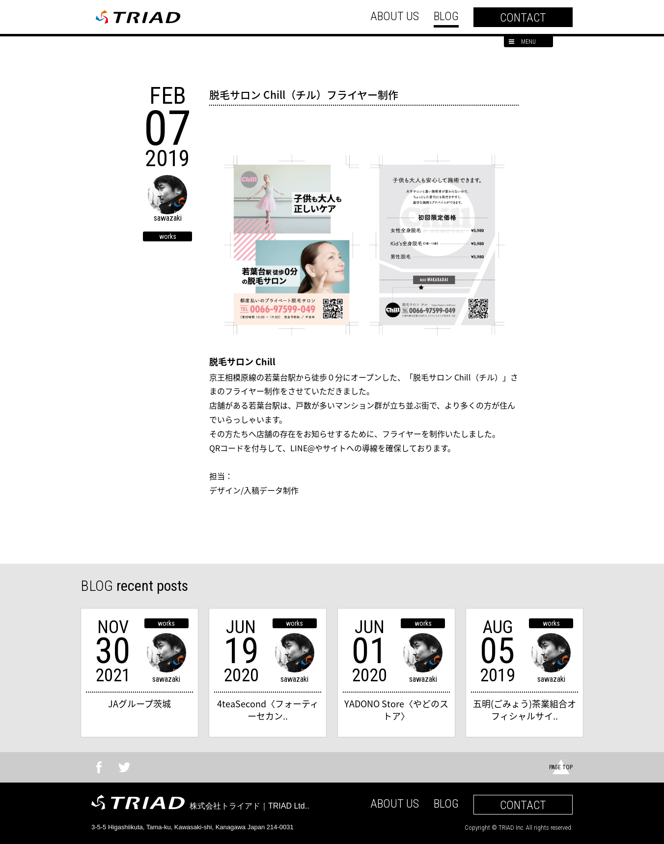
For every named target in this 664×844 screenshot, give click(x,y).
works (167, 236)
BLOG (446, 16)
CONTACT (523, 18)
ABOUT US (394, 16)
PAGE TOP (561, 767)
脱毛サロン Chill (242, 361)
